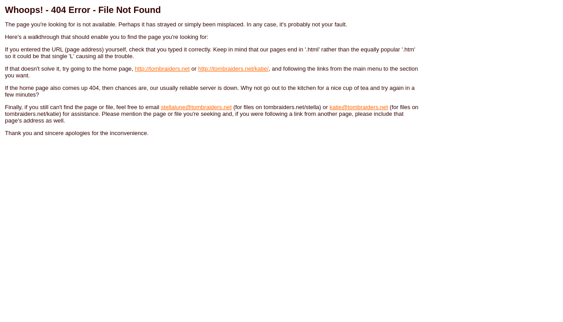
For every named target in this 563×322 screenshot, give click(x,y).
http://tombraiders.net (162, 68)
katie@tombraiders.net (358, 107)
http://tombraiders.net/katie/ (233, 68)
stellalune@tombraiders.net (196, 107)
